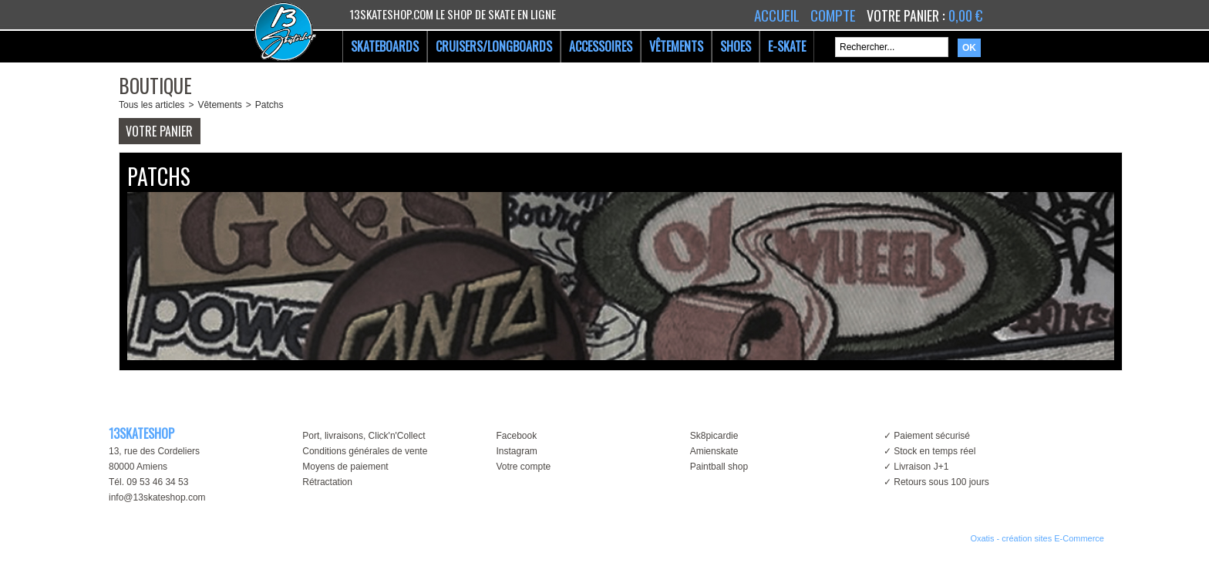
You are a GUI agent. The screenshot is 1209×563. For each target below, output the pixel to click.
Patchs (269, 104)
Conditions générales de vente (364, 451)
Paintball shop (719, 466)
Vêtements (219, 104)
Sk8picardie (714, 435)
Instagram (516, 451)
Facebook (516, 435)
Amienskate (714, 451)
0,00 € (965, 15)
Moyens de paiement (345, 466)
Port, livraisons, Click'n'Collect (363, 435)
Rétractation (327, 482)
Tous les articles (151, 104)
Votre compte (523, 466)
